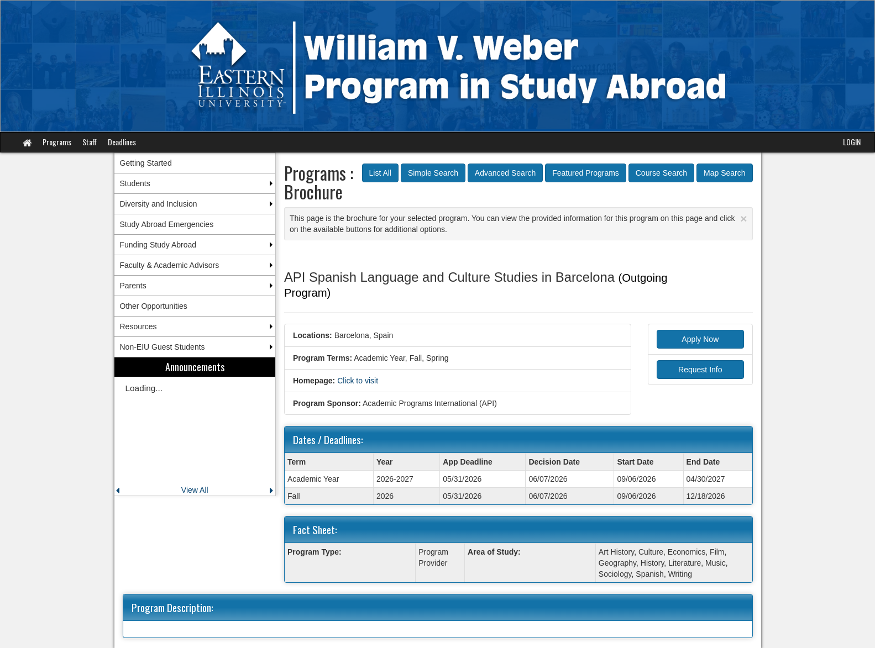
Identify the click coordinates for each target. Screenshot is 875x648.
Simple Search (433, 172)
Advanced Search (505, 172)
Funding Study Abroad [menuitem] (158, 244)
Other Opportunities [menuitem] (153, 306)
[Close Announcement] (743, 218)
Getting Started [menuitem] (146, 163)
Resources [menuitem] (138, 326)
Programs (57, 141)
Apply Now (700, 339)
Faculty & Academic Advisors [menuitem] (169, 265)
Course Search (661, 172)
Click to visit (357, 380)
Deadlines (122, 141)
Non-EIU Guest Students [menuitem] (162, 347)
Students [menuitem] (135, 183)
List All (380, 172)
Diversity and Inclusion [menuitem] (158, 203)
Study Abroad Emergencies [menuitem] (167, 224)
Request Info (700, 369)
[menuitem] (195, 426)
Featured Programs (585, 172)
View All (194, 490)
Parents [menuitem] (133, 285)
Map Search (724, 172)
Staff (89, 141)
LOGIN (852, 141)
